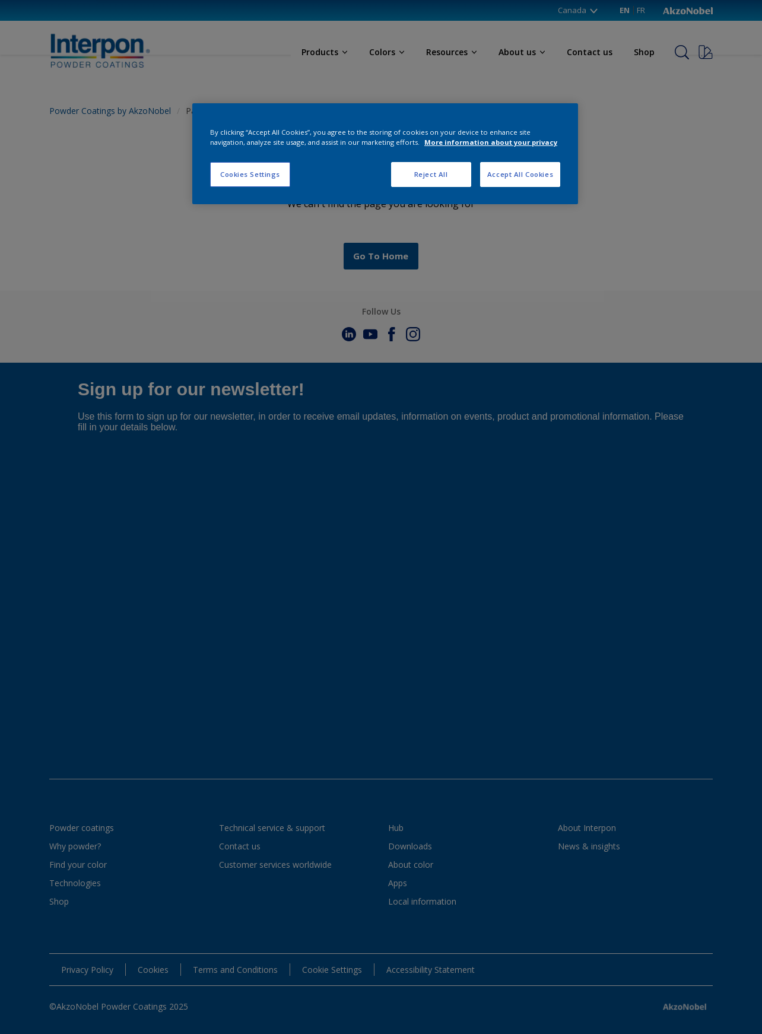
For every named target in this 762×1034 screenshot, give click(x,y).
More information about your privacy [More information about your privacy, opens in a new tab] (490, 142)
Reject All (431, 174)
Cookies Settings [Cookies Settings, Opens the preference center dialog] (250, 174)
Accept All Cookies (520, 174)
